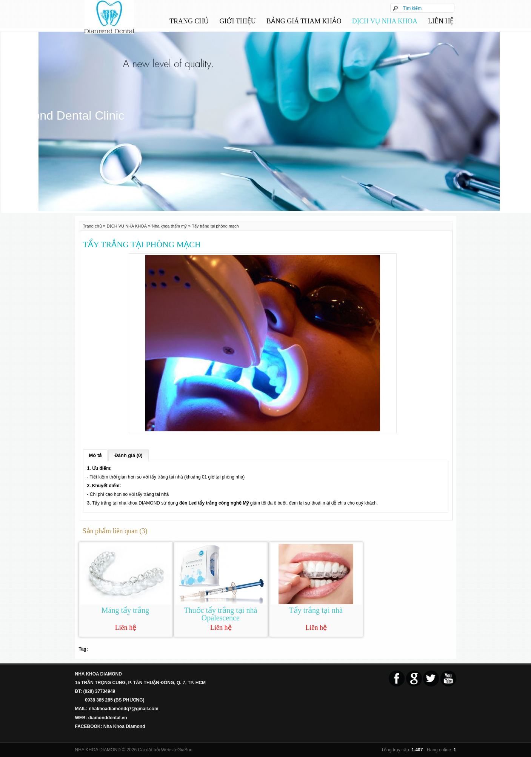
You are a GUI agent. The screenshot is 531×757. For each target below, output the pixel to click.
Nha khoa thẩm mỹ (169, 226)
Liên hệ (441, 21)
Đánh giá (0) (128, 455)
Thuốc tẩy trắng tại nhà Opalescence (220, 614)
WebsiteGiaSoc (176, 749)
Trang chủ (189, 21)
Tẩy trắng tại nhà (315, 610)
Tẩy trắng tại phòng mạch (215, 226)
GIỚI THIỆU (238, 21)
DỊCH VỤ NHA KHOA (384, 21)
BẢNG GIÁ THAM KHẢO (304, 21)
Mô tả (95, 455)
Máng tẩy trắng (125, 610)
